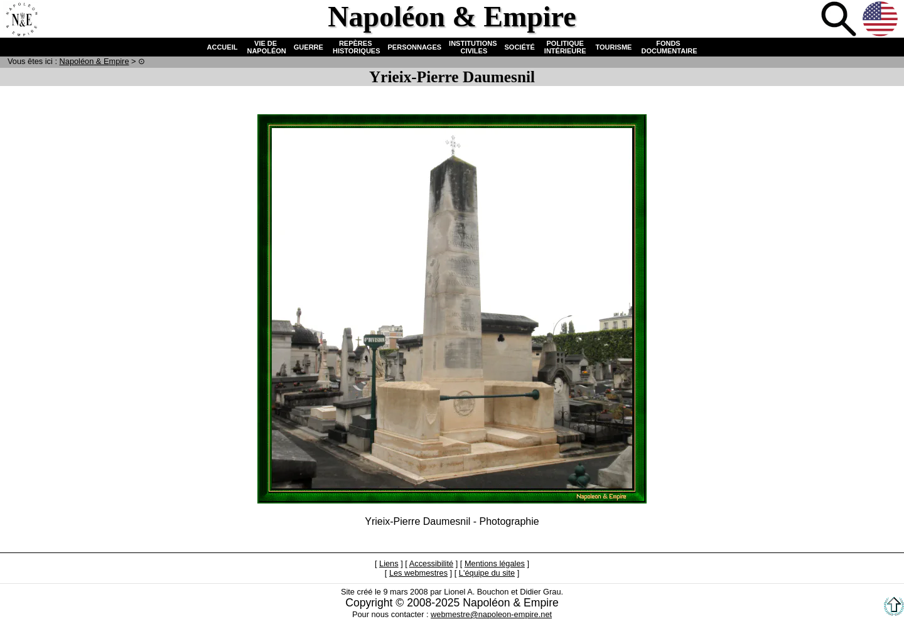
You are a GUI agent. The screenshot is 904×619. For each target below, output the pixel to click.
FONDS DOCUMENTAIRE (668, 47)
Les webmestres (418, 573)
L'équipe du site (487, 573)
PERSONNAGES (415, 47)
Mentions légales (495, 563)
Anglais (881, 20)
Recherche (840, 20)
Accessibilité (431, 563)
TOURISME (614, 47)
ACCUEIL (222, 47)
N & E (94, 61)
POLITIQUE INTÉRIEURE (565, 47)
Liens (389, 563)
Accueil (21, 20)
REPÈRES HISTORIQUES (355, 47)
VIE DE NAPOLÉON (265, 47)
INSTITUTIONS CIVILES (473, 47)
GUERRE (308, 47)
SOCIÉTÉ (520, 47)
